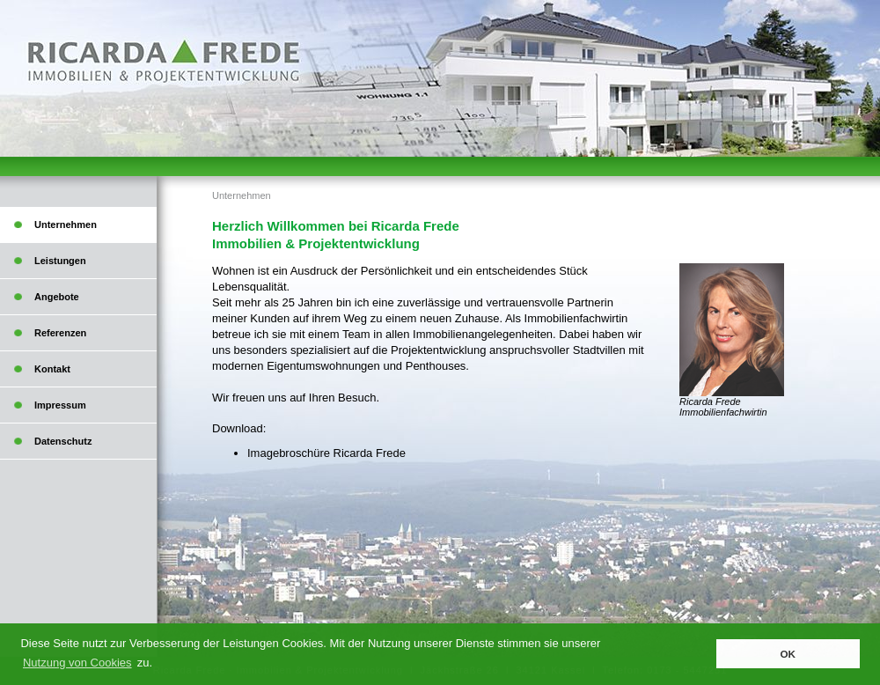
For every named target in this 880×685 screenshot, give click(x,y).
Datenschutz (63, 441)
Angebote (56, 296)
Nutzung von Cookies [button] (77, 662)
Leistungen (60, 260)
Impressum (60, 405)
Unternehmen (241, 195)
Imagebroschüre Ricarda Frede (326, 453)
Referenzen (60, 333)
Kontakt (52, 369)
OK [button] (788, 653)
